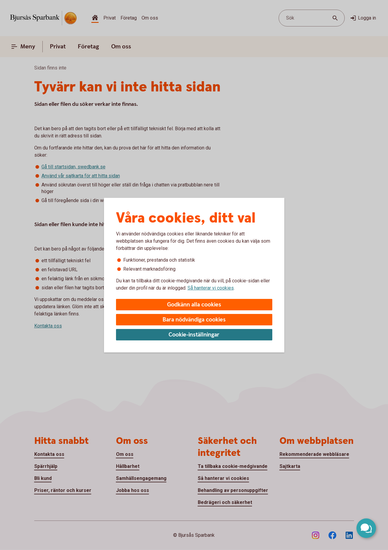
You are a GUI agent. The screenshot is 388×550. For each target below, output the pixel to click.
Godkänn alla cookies (194, 305)
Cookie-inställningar (194, 335)
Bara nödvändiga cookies (194, 320)
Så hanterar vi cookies (211, 288)
